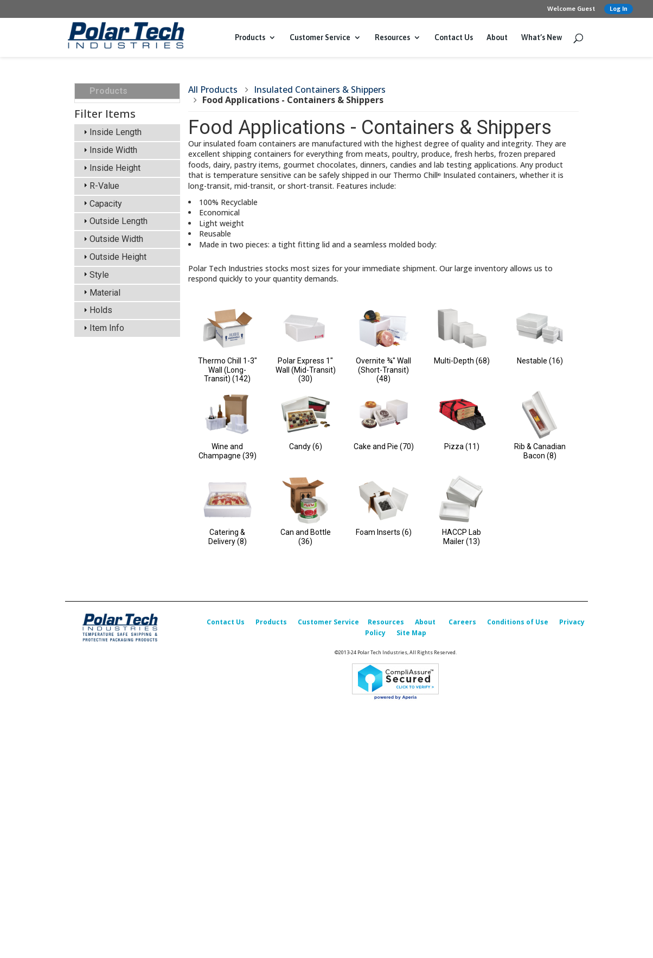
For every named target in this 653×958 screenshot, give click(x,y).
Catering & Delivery (227, 537)
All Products (213, 89)
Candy (305, 446)
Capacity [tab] (101, 628)
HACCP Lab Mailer (461, 537)
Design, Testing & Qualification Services (128, 428)
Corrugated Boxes (123, 358)
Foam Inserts (384, 532)
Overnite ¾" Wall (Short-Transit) (383, 370)
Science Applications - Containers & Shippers (133, 166)
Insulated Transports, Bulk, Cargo (128, 115)
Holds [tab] (96, 735)
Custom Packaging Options (124, 453)
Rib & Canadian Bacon (540, 451)
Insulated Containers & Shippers (131, 140)
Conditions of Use (517, 837)
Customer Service (320, 38)
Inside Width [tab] (109, 575)
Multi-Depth (462, 360)
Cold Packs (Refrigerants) (115, 256)
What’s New (541, 38)
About (497, 38)
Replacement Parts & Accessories (128, 479)
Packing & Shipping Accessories (124, 378)
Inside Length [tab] (111, 557)
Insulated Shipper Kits (132, 236)
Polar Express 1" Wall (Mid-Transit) (306, 370)
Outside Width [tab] (112, 664)
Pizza (461, 446)
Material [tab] (100, 717)
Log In (619, 8)
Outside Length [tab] (114, 646)
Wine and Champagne (228, 451)
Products (250, 38)
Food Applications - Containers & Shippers (133, 191)
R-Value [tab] (100, 610)
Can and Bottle (305, 537)
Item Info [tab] (102, 753)
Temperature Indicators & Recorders (132, 322)
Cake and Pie (384, 446)
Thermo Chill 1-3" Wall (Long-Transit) (227, 370)
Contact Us (453, 38)
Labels (102, 342)
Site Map (411, 848)
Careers (462, 837)
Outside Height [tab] (113, 682)
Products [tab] (104, 91)
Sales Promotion (120, 514)
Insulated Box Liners (127, 302)
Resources (392, 38)
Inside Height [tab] (110, 593)
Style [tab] (95, 699)
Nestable (540, 360)
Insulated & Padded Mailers (125, 282)
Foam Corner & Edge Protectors (128, 403)
